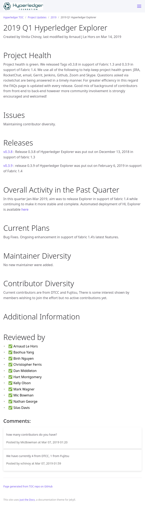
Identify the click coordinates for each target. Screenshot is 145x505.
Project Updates (37, 17)
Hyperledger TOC (13, 17)
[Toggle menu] (139, 6)
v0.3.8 (7, 151)
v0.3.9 (7, 165)
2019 (53, 17)
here (24, 209)
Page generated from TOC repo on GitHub (28, 486)
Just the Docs (27, 499)
